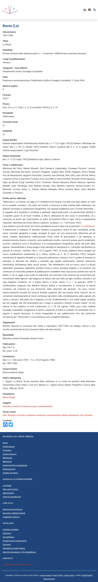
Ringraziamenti (9, 469)
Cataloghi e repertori (11, 517)
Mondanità (74, 415)
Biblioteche (7, 462)
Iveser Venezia (45, 575)
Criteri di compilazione (12, 497)
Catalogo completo (11, 529)
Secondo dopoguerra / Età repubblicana (19, 552)
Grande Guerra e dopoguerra (15, 541)
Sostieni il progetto (10, 473)
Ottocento (7, 533)
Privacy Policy (57, 575)
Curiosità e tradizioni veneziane (31, 415)
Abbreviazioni (8, 493)
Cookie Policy (69, 575)
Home (5, 443)
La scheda (7, 485)
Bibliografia (7, 458)
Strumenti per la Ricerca (12, 509)
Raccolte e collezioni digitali (14, 513)
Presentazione (9, 446)
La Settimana (87, 226)
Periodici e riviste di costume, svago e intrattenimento (28, 406)
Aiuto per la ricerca (10, 489)
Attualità (11, 415)
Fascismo (7, 544)
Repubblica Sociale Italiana (14, 548)
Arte (4, 415)
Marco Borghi (9, 397)
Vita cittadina (86, 415)
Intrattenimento (54, 415)
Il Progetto (7, 450)
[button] (84, 10)
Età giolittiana (8, 537)
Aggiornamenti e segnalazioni (15, 465)
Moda (65, 415)
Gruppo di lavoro (10, 454)
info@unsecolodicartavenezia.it (17, 564)
